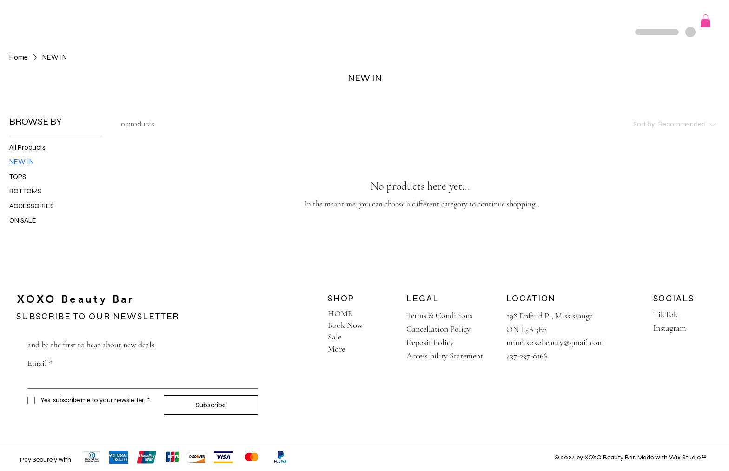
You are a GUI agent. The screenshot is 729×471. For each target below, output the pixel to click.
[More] (386, 349)
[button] (127, 20)
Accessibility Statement (444, 356)
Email (40, 363)
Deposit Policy (430, 342)
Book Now (345, 325)
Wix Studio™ (688, 457)
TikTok (665, 314)
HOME (340, 313)
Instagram (669, 328)
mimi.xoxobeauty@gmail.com (555, 342)
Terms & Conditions (439, 315)
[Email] (139, 380)
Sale (334, 337)
